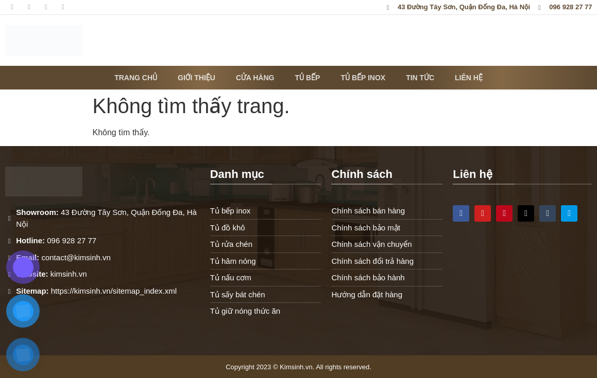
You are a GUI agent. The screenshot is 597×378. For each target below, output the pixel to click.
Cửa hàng (255, 78)
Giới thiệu (196, 78)
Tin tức (420, 78)
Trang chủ (135, 78)
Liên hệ (469, 78)
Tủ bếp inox (362, 78)
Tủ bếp (307, 78)
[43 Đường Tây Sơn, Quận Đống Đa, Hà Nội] (522, 283)
